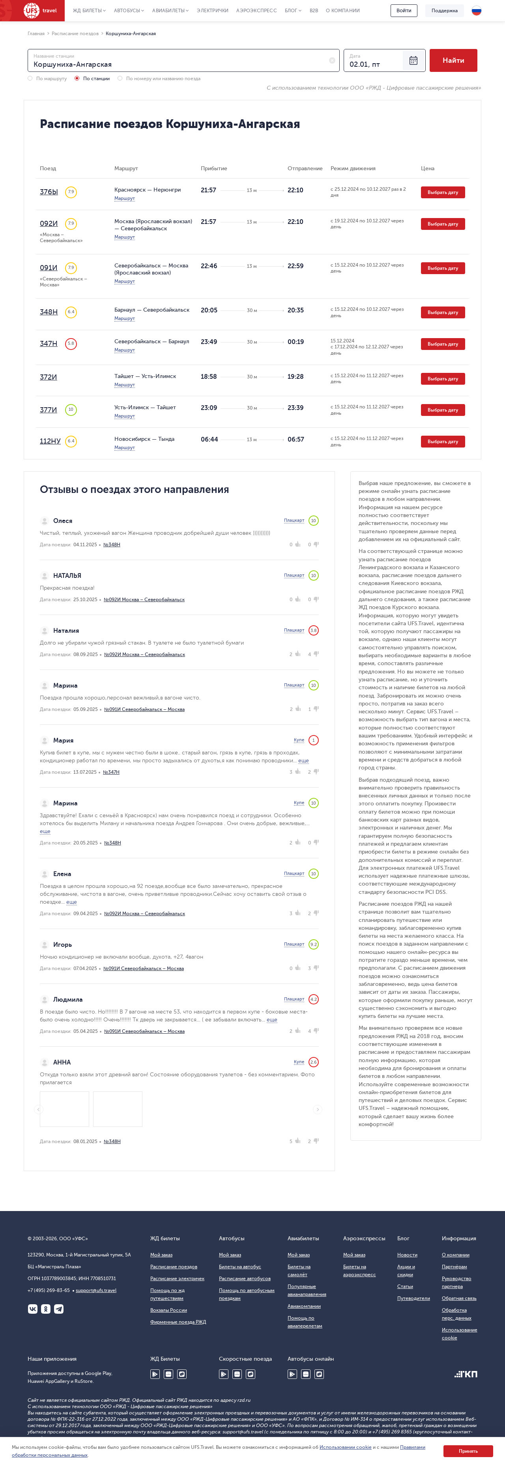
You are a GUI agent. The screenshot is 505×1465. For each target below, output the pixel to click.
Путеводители (413, 1298)
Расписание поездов (173, 1266)
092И (49, 224)
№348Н (111, 544)
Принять (468, 1451)
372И (48, 377)
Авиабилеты (168, 10)
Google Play (155, 1374)
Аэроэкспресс (256, 10)
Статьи (405, 1286)
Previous (38, 1109)
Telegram (59, 1309)
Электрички (212, 10)
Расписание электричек (177, 1278)
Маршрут (124, 198)
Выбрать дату (443, 192)
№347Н (111, 772)
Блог (291, 10)
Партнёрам (454, 1266)
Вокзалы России (168, 1310)
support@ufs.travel (96, 1290)
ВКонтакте (33, 1309)
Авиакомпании (304, 1306)
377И (48, 410)
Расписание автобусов (245, 1278)
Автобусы (127, 10)
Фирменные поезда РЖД (178, 1322)
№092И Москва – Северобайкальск (144, 599)
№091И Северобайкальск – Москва (144, 709)
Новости (407, 1255)
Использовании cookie (346, 1447)
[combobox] (184, 60)
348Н (49, 312)
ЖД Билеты (87, 10)
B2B (314, 10)
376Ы (49, 192)
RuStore (182, 1374)
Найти (453, 60)
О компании (343, 10)
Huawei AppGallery (168, 1374)
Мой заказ (161, 1255)
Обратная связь (459, 1298)
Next (317, 1109)
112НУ (50, 441)
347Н (49, 344)
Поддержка (445, 10)
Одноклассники (46, 1309)
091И (49, 268)
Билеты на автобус (240, 1266)
